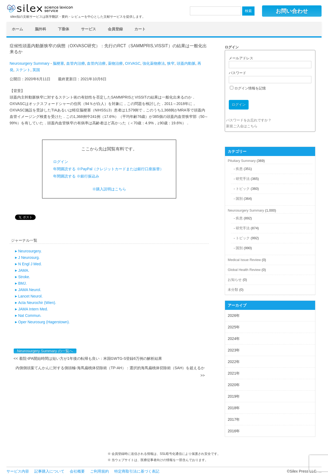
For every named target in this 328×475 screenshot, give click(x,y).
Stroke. (24, 277)
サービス (88, 29)
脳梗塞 (58, 63)
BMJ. (22, 283)
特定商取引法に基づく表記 (136, 471)
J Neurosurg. (29, 257)
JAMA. (23, 270)
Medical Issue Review (244, 260)
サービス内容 (17, 471)
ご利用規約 (99, 471)
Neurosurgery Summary (30, 63)
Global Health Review (244, 270)
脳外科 (40, 29)
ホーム (17, 29)
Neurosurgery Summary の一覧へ (45, 351)
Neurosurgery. (30, 251)
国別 (239, 199)
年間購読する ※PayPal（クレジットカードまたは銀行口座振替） (108, 169)
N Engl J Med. (30, 264)
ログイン (60, 161)
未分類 (233, 290)
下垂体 (63, 29)
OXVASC (132, 63)
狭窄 (171, 63)
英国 (36, 70)
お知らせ (235, 280)
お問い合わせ (292, 11)
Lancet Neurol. (30, 296)
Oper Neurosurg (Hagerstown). (44, 322)
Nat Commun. (29, 315)
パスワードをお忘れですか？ (248, 120)
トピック (243, 189)
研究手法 (243, 179)
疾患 (239, 169)
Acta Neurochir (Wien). (37, 302)
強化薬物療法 (153, 63)
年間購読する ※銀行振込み (76, 176)
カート (140, 29)
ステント (23, 70)
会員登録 (115, 29)
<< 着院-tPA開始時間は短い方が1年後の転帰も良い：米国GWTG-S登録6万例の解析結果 (88, 358)
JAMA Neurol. (29, 290)
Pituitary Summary (242, 161)
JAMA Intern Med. (33, 309)
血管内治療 (75, 63)
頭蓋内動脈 (186, 63)
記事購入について (49, 471)
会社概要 (77, 471)
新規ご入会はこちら (241, 126)
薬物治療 (115, 63)
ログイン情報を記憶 (248, 88)
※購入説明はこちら (109, 189)
